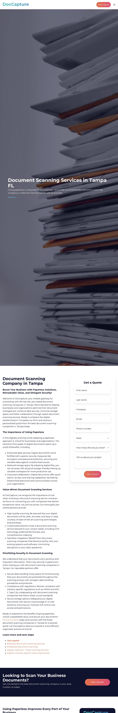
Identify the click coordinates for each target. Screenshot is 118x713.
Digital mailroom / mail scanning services (28, 650)
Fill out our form (10, 620)
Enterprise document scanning (22, 647)
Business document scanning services (26, 644)
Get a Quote (103, 5)
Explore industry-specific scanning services (28, 653)
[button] (114, 5)
